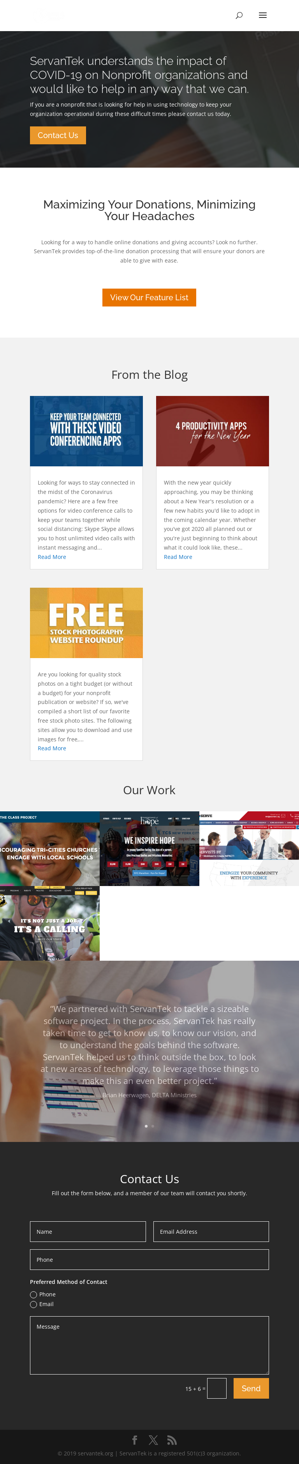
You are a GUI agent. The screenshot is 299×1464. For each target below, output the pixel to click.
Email (42, 1304)
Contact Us (58, 135)
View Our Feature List (149, 297)
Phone (43, 1294)
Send (251, 1388)
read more (52, 556)
